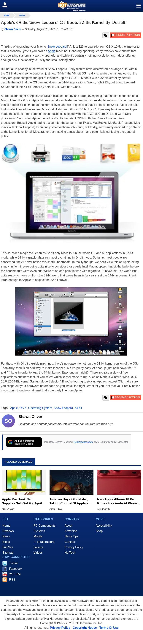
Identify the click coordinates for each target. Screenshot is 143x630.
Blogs (6, 541)
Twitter (13, 563)
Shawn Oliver (30, 417)
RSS (12, 579)
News (22, 16)
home (6, 16)
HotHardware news (83, 442)
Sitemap (7, 552)
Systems (39, 531)
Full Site (7, 547)
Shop (99, 531)
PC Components (44, 525)
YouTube (15, 574)
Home (6, 525)
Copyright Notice (85, 627)
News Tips (71, 536)
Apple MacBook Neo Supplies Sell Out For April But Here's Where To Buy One (22, 501)
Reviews (8, 531)
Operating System (40, 408)
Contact (70, 541)
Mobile (38, 536)
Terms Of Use (109, 627)
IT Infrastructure (44, 541)
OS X (22, 408)
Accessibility (104, 525)
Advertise (71, 531)
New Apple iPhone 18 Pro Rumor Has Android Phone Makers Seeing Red (117, 501)
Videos (38, 552)
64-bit (78, 408)
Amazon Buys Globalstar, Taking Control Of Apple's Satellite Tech (69, 501)
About (68, 525)
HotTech (70, 552)
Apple (51, 51)
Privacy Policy (74, 547)
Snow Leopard (56, 46)
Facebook (15, 568)
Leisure (38, 547)
